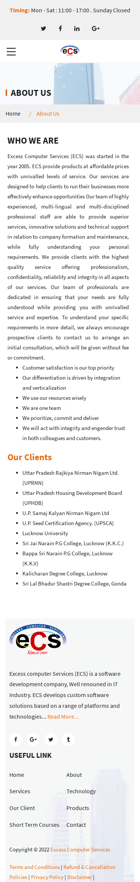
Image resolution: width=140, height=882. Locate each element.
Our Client (22, 808)
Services (19, 791)
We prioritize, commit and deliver (60, 417)
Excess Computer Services (80, 849)
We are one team (41, 407)
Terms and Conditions (34, 866)
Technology (81, 791)
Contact (76, 824)
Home (13, 113)
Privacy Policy (47, 877)
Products (77, 808)
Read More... (63, 716)
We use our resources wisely (54, 397)
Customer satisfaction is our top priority (68, 367)
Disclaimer (79, 877)
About (74, 774)
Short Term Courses (34, 824)
